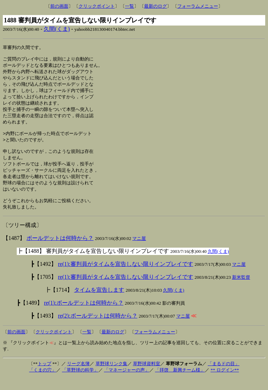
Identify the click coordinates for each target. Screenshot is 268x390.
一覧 (129, 6)
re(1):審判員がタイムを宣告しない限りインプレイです (125, 276)
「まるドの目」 (223, 375)
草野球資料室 (146, 375)
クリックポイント (97, 6)
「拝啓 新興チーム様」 (180, 382)
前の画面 (59, 6)
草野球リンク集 (111, 375)
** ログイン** (224, 382)
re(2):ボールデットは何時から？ (97, 328)
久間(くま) (57, 29)
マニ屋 (139, 250)
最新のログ (155, 6)
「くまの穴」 (42, 382)
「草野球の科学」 (80, 382)
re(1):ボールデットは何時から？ (84, 315)
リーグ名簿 (78, 375)
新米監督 (241, 289)
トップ (44, 375)
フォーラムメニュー (197, 6)
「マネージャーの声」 (126, 382)
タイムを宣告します (99, 302)
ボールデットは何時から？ (60, 250)
